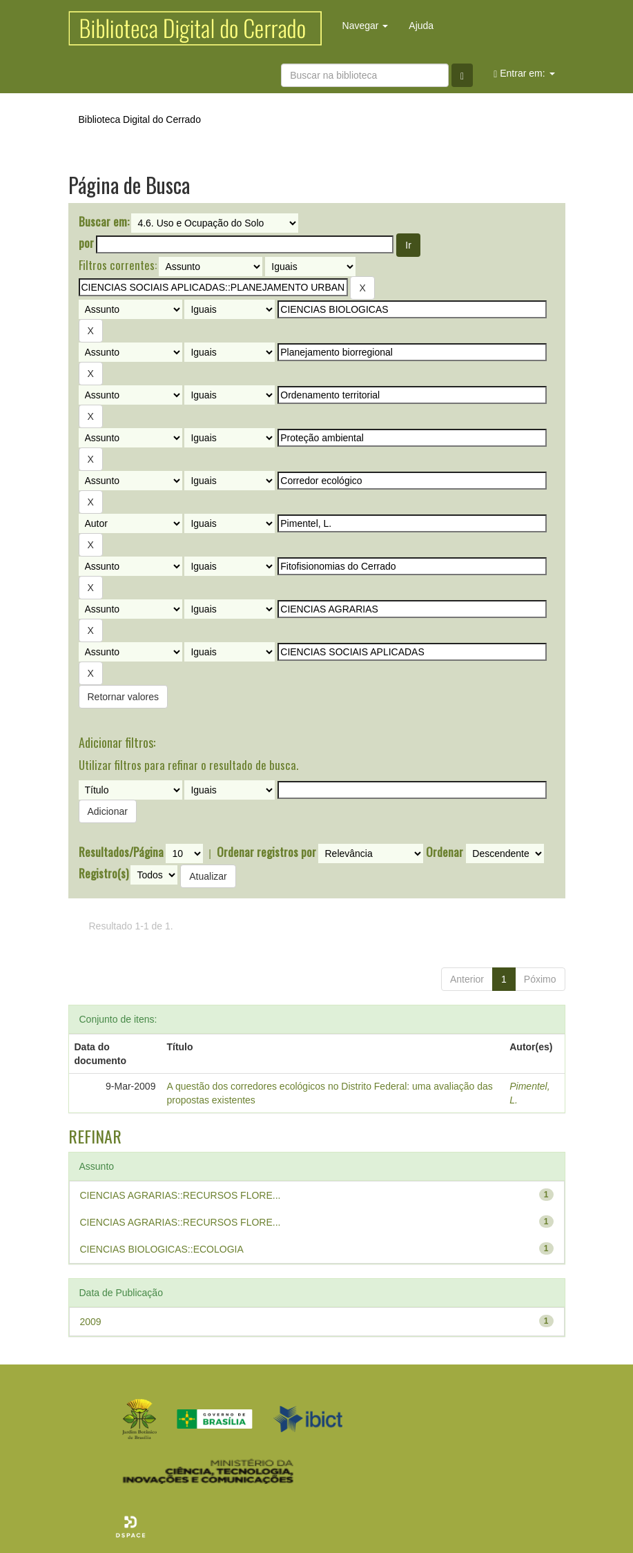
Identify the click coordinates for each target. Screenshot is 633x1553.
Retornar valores (123, 696)
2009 (90, 1321)
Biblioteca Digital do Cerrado (140, 119)
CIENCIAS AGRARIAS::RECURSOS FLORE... (180, 1195)
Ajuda (421, 25)
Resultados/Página (121, 852)
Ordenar (444, 852)
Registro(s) (103, 873)
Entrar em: (524, 73)
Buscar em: (104, 221)
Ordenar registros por (266, 852)
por (86, 243)
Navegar (365, 25)
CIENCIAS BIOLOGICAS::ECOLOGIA (162, 1249)
